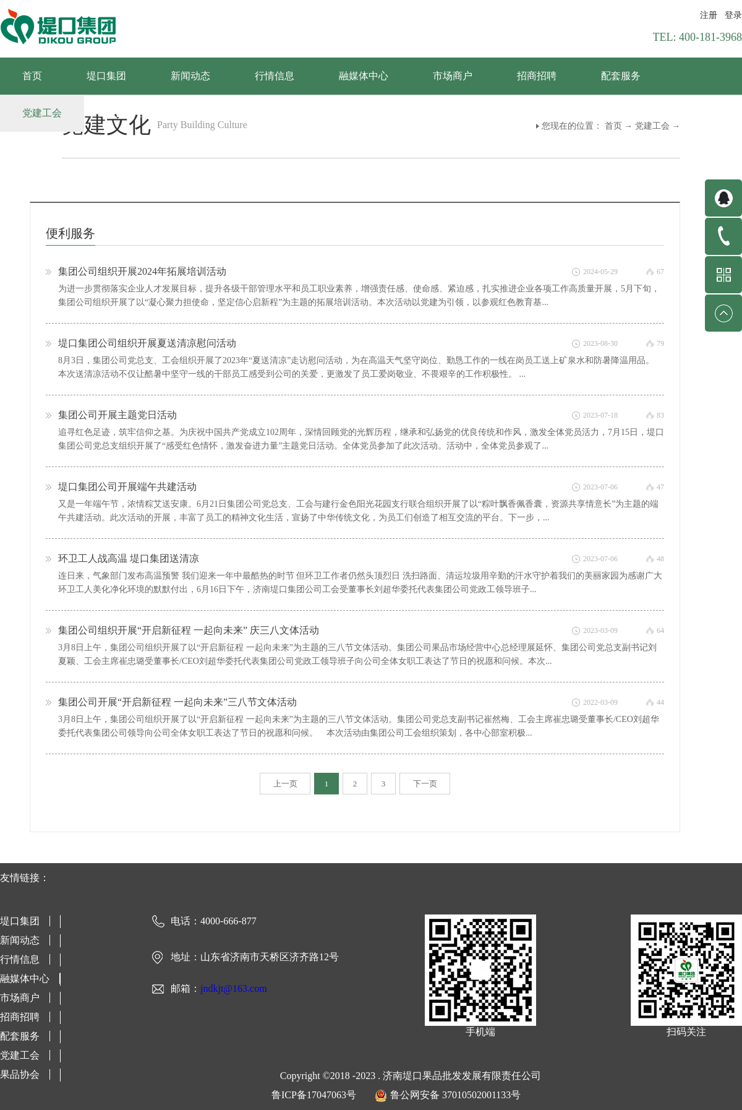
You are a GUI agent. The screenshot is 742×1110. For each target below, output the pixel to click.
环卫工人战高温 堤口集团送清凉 (128, 558)
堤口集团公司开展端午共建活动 (127, 486)
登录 (733, 15)
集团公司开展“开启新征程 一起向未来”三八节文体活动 (177, 702)
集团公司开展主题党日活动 (117, 415)
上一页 (285, 783)
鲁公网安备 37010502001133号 (455, 1095)
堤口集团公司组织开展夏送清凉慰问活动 (147, 343)
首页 (32, 76)
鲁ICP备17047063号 (313, 1095)
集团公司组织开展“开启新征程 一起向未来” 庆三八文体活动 (188, 630)
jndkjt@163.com (233, 988)
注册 (708, 15)
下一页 (425, 783)
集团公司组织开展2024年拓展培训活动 (142, 271)
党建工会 (652, 126)
